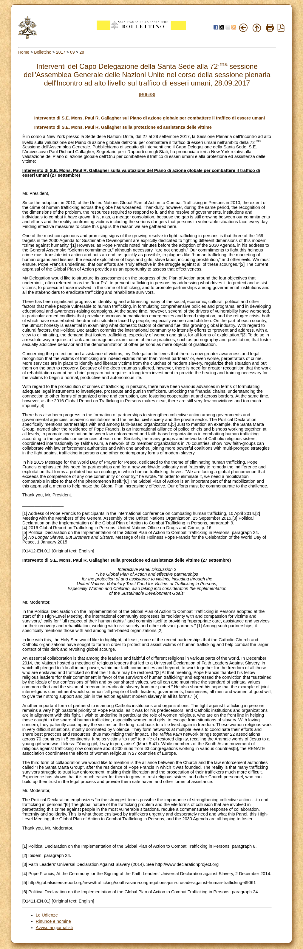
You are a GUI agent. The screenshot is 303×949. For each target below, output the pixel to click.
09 (72, 52)
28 (82, 52)
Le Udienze (47, 915)
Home (23, 52)
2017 (60, 52)
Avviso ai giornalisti (54, 927)
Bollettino (42, 52)
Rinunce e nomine (53, 921)
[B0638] (147, 94)
